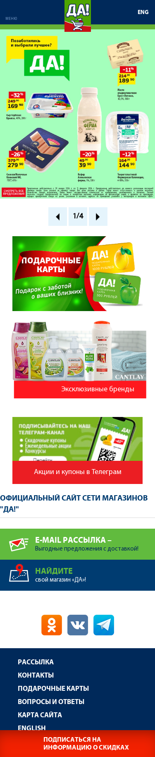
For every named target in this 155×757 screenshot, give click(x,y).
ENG (143, 12)
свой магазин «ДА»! (95, 571)
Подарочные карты (53, 689)
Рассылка (36, 662)
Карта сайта (40, 715)
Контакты (36, 676)
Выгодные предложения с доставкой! (95, 540)
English (32, 729)
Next (98, 216)
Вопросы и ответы (51, 702)
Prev (57, 216)
